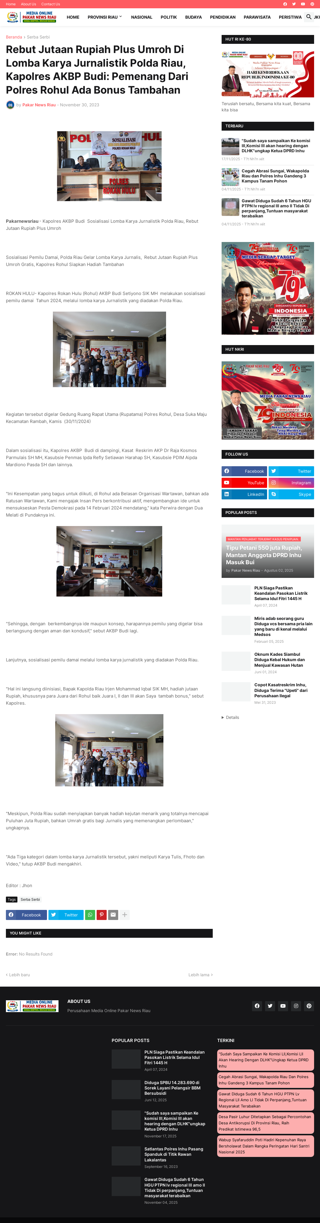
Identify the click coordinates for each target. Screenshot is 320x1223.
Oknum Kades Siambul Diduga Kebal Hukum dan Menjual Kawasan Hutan (279, 659)
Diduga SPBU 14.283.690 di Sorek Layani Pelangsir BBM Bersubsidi (172, 1088)
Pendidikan (222, 17)
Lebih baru (19, 974)
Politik (169, 17)
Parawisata (257, 17)
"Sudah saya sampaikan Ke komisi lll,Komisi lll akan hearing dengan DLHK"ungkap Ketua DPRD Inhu (276, 145)
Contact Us (50, 4)
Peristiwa (290, 17)
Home (11, 4)
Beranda (14, 37)
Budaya (193, 17)
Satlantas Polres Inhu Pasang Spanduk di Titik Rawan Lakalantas (173, 1154)
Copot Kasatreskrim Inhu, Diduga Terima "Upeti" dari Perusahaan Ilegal (281, 690)
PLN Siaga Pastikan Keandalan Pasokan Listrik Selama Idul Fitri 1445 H (281, 593)
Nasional (141, 17)
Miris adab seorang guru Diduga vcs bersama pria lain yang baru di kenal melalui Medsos (283, 626)
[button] (309, 17)
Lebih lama (199, 974)
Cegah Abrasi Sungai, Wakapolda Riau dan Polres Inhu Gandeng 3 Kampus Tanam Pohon (275, 175)
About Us (28, 4)
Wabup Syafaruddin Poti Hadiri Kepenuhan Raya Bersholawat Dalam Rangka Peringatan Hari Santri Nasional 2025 (264, 1145)
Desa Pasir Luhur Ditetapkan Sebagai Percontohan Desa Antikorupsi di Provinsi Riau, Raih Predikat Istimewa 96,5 (265, 1122)
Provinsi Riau (103, 17)
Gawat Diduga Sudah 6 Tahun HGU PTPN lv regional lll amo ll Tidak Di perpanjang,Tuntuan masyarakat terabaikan (276, 208)
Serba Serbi (38, 37)
